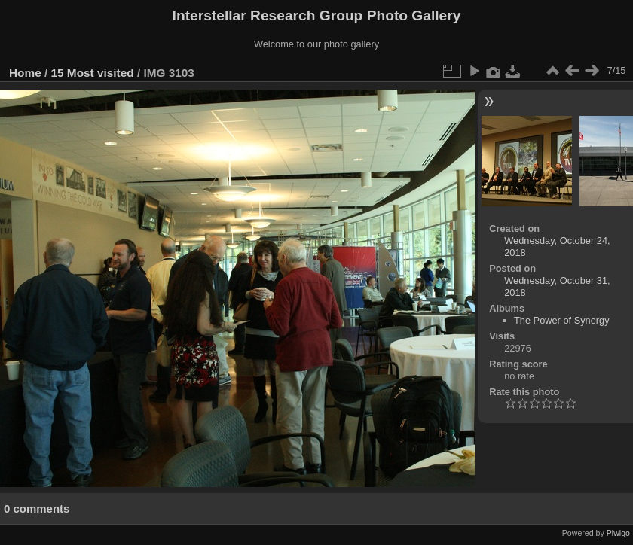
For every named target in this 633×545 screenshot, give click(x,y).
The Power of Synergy (562, 320)
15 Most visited (92, 72)
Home (25, 72)
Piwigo (618, 532)
